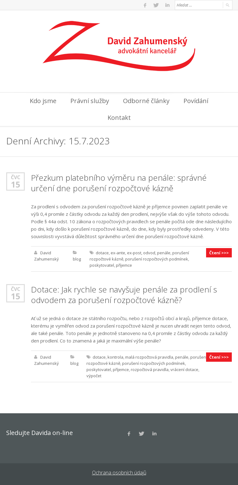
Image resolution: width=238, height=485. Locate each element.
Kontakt (119, 117)
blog (77, 259)
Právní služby (89, 101)
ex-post (134, 253)
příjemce (124, 265)
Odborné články (146, 101)
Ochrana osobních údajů (119, 472)
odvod (149, 253)
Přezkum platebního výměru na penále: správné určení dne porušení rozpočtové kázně (119, 183)
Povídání (195, 101)
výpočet (93, 375)
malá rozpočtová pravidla (149, 357)
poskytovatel (102, 265)
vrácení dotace (184, 369)
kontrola (115, 357)
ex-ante (118, 253)
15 (15, 184)
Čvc (15, 177)
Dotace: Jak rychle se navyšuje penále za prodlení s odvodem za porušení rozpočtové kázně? (124, 295)
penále (163, 253)
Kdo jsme (43, 101)
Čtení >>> (219, 253)
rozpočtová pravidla (150, 369)
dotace (102, 253)
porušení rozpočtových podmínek (156, 259)
